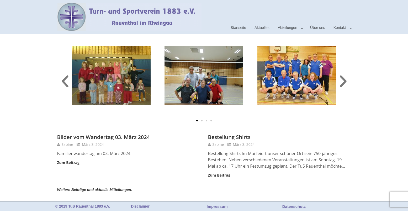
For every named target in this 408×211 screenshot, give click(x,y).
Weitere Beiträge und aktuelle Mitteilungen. (94, 190)
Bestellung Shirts (229, 137)
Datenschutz (294, 206)
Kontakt (339, 27)
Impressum (217, 206)
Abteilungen (287, 27)
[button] (197, 120)
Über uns (317, 27)
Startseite (238, 27)
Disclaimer (140, 206)
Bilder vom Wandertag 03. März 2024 (103, 137)
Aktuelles (262, 27)
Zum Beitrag (68, 162)
